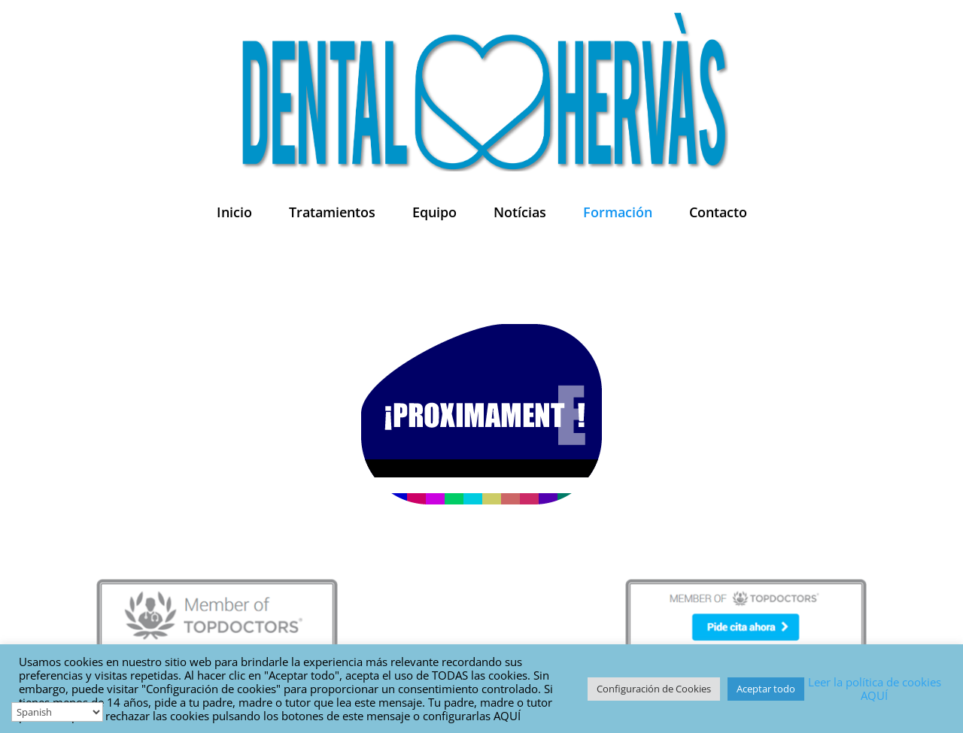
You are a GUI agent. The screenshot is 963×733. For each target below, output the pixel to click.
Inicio (234, 212)
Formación (617, 212)
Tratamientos (332, 212)
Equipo (434, 212)
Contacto (718, 212)
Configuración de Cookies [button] (654, 688)
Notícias (520, 212)
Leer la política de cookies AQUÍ (874, 688)
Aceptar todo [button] (766, 688)
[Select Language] (57, 712)
